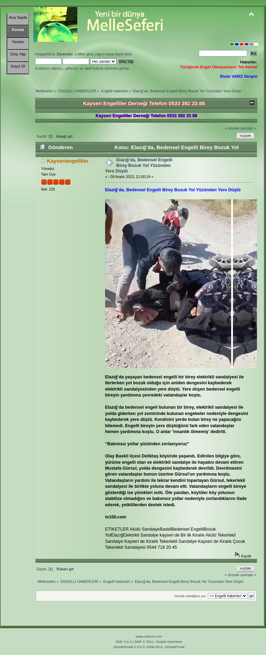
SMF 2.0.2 (124, 642)
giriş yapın (95, 54)
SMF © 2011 (144, 642)
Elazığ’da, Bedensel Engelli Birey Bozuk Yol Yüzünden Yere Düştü (138, 165)
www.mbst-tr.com (149, 636)
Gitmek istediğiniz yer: (190, 596)
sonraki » (248, 128)
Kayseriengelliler (68, 161)
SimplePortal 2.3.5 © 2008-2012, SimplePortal (148, 647)
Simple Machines (169, 642)
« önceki (232, 128)
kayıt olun (123, 54)
